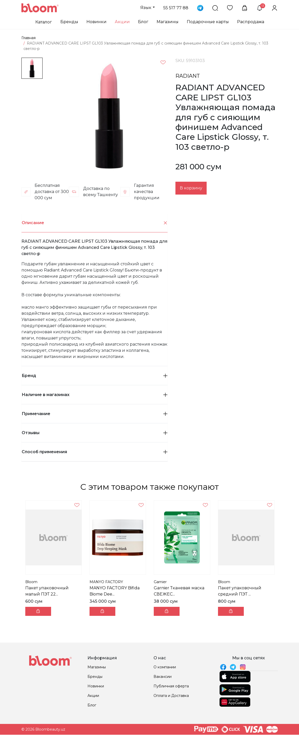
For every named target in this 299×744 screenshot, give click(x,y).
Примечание (94, 413)
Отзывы (94, 432)
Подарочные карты (208, 21)
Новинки (96, 21)
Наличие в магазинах (94, 394)
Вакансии (162, 676)
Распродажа (250, 21)
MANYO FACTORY (106, 582)
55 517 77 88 (175, 7)
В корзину (191, 188)
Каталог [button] (43, 22)
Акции (122, 21)
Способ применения (94, 451)
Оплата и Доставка (171, 695)
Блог (143, 21)
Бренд (94, 375)
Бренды (69, 21)
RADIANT (187, 76)
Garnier (160, 582)
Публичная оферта (171, 686)
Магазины (168, 21)
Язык (145, 7)
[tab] (94, 222)
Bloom (31, 582)
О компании (164, 667)
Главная (28, 38)
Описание (95, 223)
